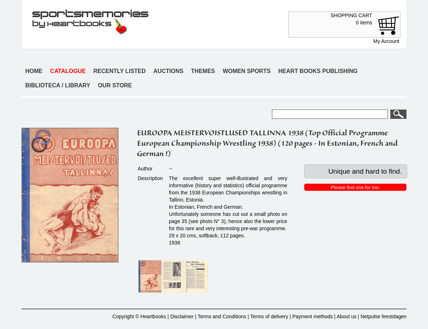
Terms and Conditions (222, 316)
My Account (386, 41)
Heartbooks (153, 316)
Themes (203, 71)
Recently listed (119, 71)
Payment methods (312, 316)
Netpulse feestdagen (383, 316)
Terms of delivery (269, 316)
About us (346, 316)
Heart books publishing (318, 71)
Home (33, 71)
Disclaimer (181, 316)
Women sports (247, 71)
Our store (115, 85)
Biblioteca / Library (57, 85)
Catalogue (68, 71)
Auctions (169, 71)
